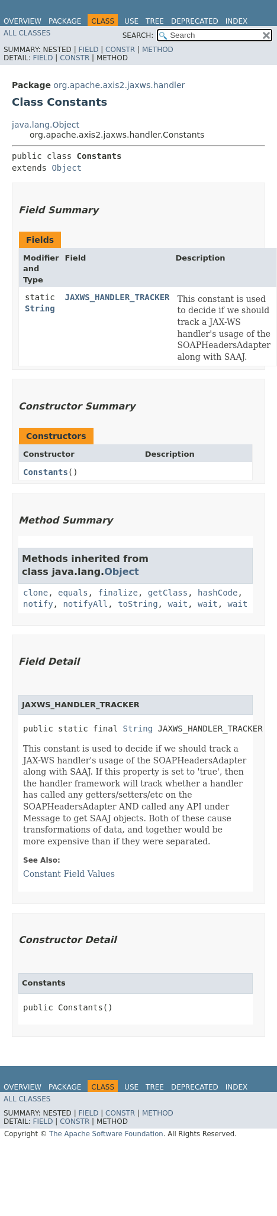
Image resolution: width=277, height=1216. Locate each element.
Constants (45, 472)
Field (88, 49)
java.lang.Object (45, 124)
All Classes (27, 33)
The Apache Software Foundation (106, 1134)
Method (157, 49)
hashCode (217, 592)
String (40, 308)
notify (38, 604)
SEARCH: (138, 35)
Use (131, 21)
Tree (155, 21)
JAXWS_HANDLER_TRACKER (117, 297)
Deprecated (194, 21)
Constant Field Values (69, 874)
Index (237, 21)
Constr (120, 49)
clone (35, 592)
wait (178, 604)
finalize (117, 592)
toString (137, 604)
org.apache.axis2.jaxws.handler (119, 85)
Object (66, 168)
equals (73, 592)
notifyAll (85, 604)
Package (65, 21)
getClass (168, 592)
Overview (22, 21)
